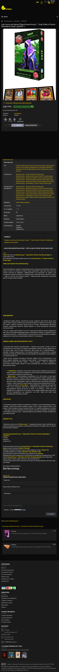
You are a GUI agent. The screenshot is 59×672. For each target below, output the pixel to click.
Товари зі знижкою (7, 600)
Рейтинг (6, 510)
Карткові (18, 169)
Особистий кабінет (6, 615)
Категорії (17, 21)
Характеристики (8, 159)
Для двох (31, 165)
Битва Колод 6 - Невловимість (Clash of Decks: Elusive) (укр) (33, 183)
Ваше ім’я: (7, 480)
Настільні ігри (8, 21)
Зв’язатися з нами (6, 602)
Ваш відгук (7, 493)
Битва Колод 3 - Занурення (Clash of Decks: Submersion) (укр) (34, 178)
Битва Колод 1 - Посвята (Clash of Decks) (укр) (30, 174)
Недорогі (15, 521)
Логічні (24, 169)
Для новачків (47, 165)
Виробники (4, 596)
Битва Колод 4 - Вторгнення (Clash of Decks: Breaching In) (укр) (34, 179)
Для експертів (38, 165)
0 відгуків (9, 103)
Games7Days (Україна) (23, 202)
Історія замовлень (6, 617)
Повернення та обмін (7, 579)
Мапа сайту (4, 605)
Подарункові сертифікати (8, 598)
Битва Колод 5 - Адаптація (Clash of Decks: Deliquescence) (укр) (35, 181)
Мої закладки (5, 620)
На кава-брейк (31, 169)
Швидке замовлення (31, 125)
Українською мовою (47, 169)
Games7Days (17, 113)
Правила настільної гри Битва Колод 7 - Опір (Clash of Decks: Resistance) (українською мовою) (28, 241)
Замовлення (5, 581)
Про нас (3, 568)
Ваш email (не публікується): (11, 486)
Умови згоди (5, 576)
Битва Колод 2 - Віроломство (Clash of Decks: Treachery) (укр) (34, 176)
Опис (4, 253)
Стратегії (38, 169)
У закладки (39, 125)
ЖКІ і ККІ (23, 21)
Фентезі (18, 171)
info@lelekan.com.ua (10, 642)
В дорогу (18, 165)
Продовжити (50, 514)
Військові (25, 165)
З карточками (9, 521)
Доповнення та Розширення (38, 167)
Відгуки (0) (6, 475)
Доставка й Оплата (7, 572)
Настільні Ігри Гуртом (7, 570)
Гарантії (3, 607)
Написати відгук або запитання (22, 103)
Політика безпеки (6, 574)
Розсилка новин (6, 622)
